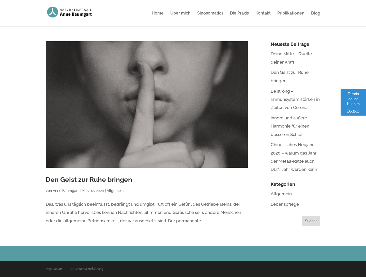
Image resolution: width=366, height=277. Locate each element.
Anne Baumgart (66, 191)
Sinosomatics (210, 13)
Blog (315, 13)
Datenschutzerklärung (86, 269)
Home (158, 13)
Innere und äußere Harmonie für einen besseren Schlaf (290, 126)
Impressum (54, 269)
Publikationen (290, 13)
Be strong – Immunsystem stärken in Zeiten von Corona (295, 99)
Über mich (180, 13)
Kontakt (263, 13)
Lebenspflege (285, 204)
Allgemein (115, 191)
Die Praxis (239, 13)
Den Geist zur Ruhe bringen (89, 179)
